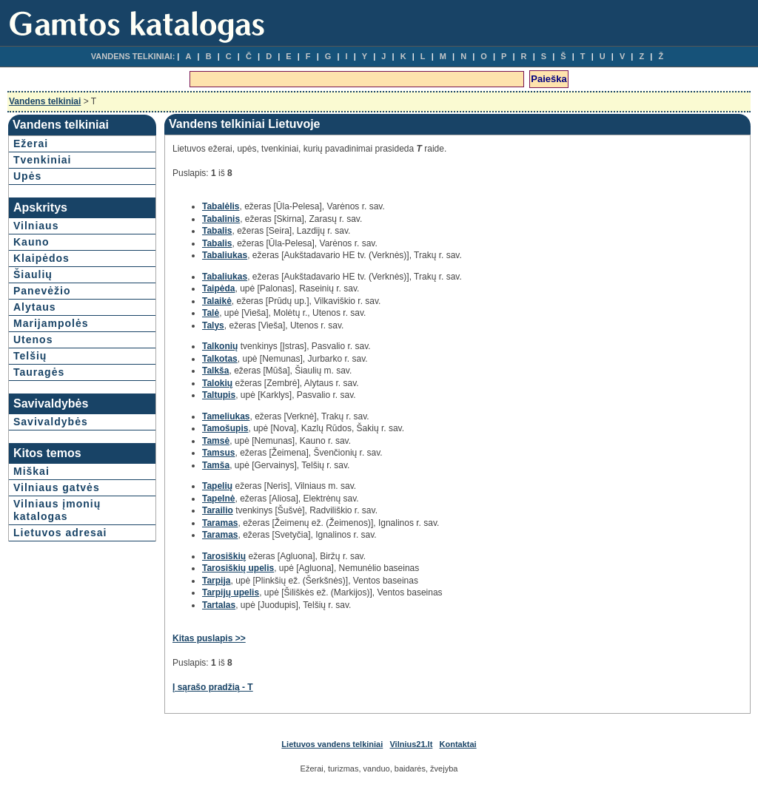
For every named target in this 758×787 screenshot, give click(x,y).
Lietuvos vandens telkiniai (332, 744)
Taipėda (218, 288)
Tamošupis (225, 428)
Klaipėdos (41, 258)
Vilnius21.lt (410, 744)
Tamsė (215, 441)
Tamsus (218, 452)
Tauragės (38, 372)
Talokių (217, 383)
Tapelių (217, 486)
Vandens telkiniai (45, 101)
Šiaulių (33, 274)
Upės (27, 176)
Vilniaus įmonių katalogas (57, 510)
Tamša (215, 465)
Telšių (30, 356)
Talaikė (217, 301)
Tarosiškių (224, 556)
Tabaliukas (224, 255)
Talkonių (220, 346)
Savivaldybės (50, 422)
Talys (213, 325)
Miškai (31, 471)
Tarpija (216, 580)
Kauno (31, 242)
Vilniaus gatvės (56, 487)
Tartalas (218, 605)
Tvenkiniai (42, 160)
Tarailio (217, 510)
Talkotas (220, 359)
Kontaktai (458, 744)
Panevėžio (41, 291)
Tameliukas (225, 416)
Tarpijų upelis (230, 592)
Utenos (33, 339)
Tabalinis (221, 219)
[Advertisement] (618, 307)
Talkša (215, 370)
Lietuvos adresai (60, 532)
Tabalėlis (220, 206)
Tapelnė (218, 498)
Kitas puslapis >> (209, 638)
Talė (210, 313)
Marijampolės (50, 323)
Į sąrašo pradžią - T (212, 687)
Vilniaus (35, 226)
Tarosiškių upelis (238, 568)
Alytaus (34, 307)
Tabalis (217, 231)
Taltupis (218, 395)
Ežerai (30, 143)
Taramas (220, 523)
